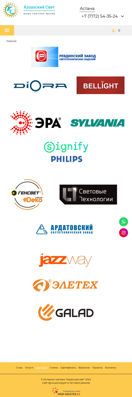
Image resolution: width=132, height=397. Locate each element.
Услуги (29, 367)
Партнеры (41, 367)
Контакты (110, 367)
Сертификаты (68, 367)
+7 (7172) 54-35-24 (100, 16)
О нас (19, 367)
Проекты (97, 367)
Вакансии (84, 367)
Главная (11, 40)
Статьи (54, 367)
